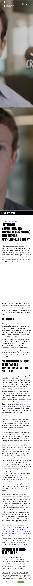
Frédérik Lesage (13, 221)
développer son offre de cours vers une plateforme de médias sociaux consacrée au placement (16, 482)
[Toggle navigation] (30, 4)
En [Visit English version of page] (22, 3)
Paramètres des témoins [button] (9, 582)
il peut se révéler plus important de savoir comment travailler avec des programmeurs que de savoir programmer (16, 531)
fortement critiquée (22, 545)
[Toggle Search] (26, 4)
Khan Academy (22, 415)
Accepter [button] (21, 582)
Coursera (17, 458)
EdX (14, 419)
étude (16, 564)
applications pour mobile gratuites (20, 471)
